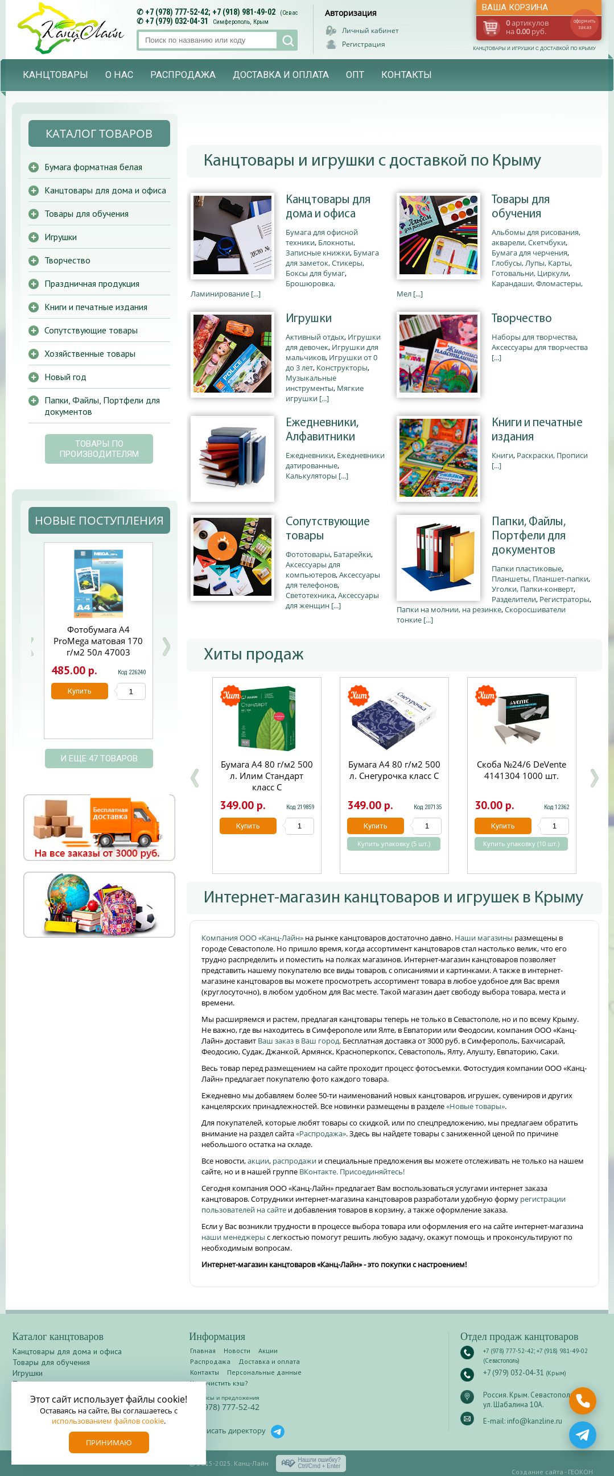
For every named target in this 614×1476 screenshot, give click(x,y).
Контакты (406, 74)
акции (258, 1161)
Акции (268, 1350)
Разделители (514, 599)
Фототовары (308, 554)
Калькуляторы (311, 476)
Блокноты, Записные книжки (320, 247)
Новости (237, 1350)
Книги (502, 455)
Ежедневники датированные (335, 460)
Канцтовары (55, 74)
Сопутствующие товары (328, 529)
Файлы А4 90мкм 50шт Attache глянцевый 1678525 (98, 641)
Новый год (65, 376)
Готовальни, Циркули (530, 273)
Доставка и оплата (281, 74)
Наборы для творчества (534, 337)
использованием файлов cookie (108, 1421)
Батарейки (352, 554)
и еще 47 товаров (99, 758)
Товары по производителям (99, 449)
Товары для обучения (521, 207)
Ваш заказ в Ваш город (298, 1041)
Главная (203, 1350)
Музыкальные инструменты (311, 383)
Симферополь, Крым (241, 22)
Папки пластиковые (527, 568)
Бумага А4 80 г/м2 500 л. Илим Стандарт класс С (267, 775)
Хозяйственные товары (89, 353)
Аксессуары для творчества (540, 347)
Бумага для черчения (529, 253)
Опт (355, 74)
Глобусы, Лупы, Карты (531, 263)
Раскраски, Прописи (552, 455)
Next (166, 646)
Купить (248, 826)
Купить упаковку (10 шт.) (521, 844)
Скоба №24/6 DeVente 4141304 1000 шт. (521, 769)
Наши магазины (484, 938)
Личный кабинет (370, 30)
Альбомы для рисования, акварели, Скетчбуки (536, 237)
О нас (119, 74)
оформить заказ (584, 24)
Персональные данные (264, 1372)
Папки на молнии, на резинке (449, 609)
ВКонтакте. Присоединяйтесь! (352, 1171)
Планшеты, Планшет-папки (540, 579)
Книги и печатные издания (537, 430)
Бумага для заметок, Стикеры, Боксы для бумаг (332, 263)
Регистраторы (564, 599)
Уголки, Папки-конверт (533, 589)
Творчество (522, 319)
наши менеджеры (234, 1237)
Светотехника (310, 595)
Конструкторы (342, 367)
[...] (256, 293)
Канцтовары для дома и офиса (328, 207)
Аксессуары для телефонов (333, 580)
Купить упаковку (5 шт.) (393, 844)
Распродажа (183, 74)
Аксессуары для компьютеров (313, 569)
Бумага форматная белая (93, 166)
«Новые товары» (475, 1106)
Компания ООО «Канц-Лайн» (253, 938)
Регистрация (363, 44)
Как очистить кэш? (219, 1383)
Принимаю (109, 1442)
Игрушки (309, 319)
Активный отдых (315, 337)
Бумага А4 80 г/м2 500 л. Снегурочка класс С (394, 769)
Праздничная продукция (91, 283)
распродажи (294, 1161)
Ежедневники (309, 455)
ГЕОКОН (580, 1471)
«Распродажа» (321, 1133)
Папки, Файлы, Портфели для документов (529, 536)
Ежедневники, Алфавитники (322, 430)
